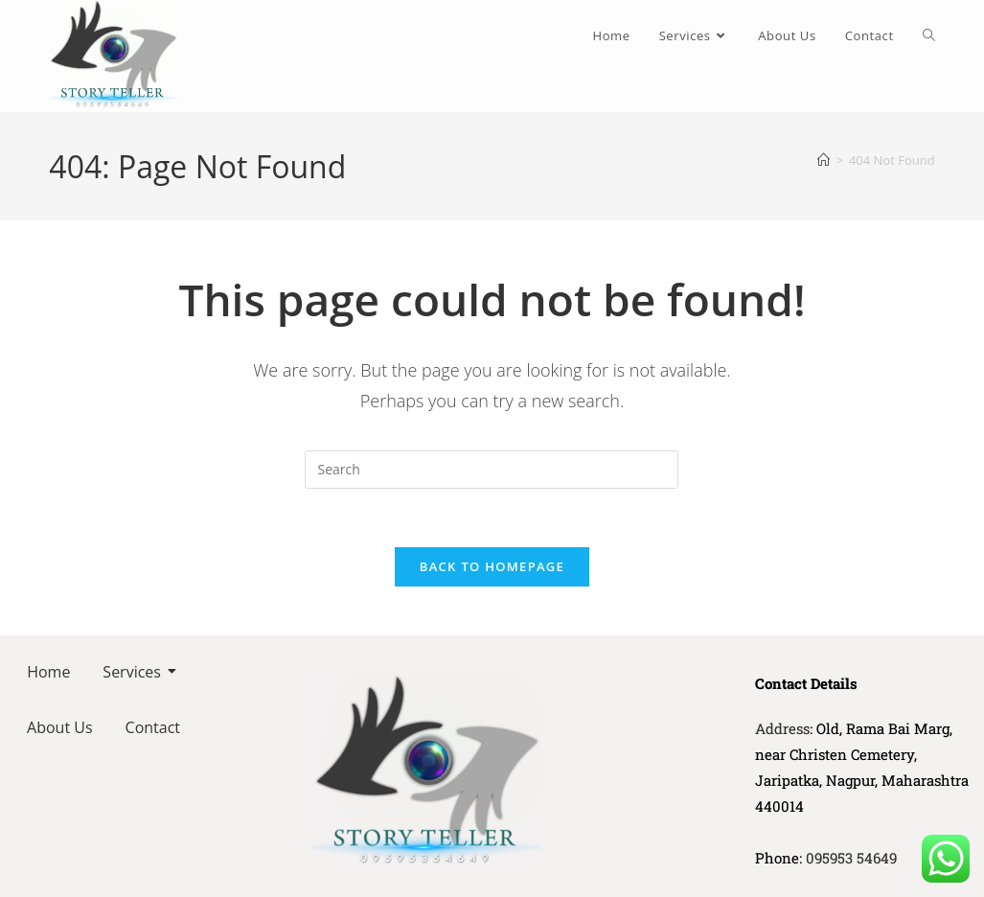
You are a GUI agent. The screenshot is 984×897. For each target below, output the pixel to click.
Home (48, 671)
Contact (153, 727)
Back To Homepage (492, 566)
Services (135, 671)
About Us (60, 727)
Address (782, 728)
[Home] (823, 160)
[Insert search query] (491, 469)
